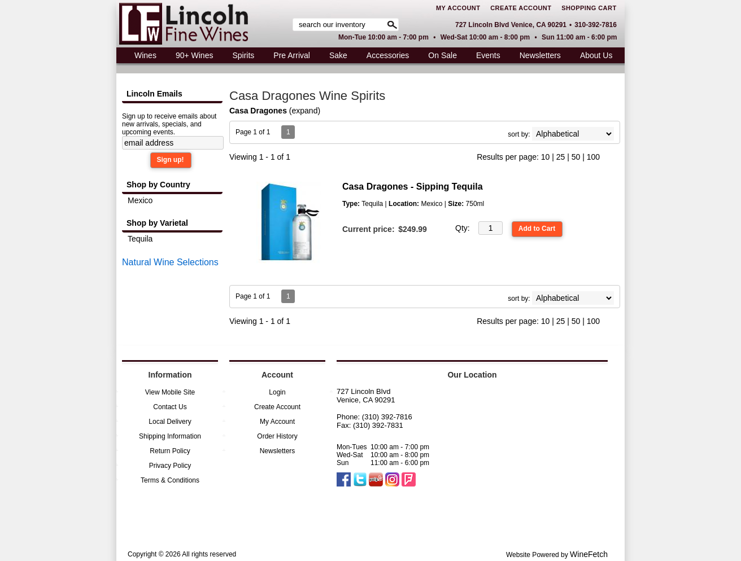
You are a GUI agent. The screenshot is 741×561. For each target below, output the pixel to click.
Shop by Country (158, 184)
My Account (458, 8)
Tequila (140, 238)
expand (305, 110)
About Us (593, 57)
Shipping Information (170, 436)
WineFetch (589, 554)
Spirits (240, 57)
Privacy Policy (170, 466)
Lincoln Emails (154, 93)
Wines (142, 57)
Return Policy (170, 451)
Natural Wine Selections (170, 262)
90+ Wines (191, 57)
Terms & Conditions (170, 480)
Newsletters (540, 55)
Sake (338, 55)
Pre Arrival (288, 57)
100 (593, 156)
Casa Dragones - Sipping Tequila (412, 186)
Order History (277, 436)
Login (277, 392)
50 (576, 156)
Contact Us (169, 407)
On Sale (442, 55)
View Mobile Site (170, 392)
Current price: (368, 229)
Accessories (385, 57)
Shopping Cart (588, 8)
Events (488, 55)
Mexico (140, 200)
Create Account (520, 8)
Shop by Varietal (157, 222)
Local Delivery (170, 422)
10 (545, 156)
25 (560, 156)
